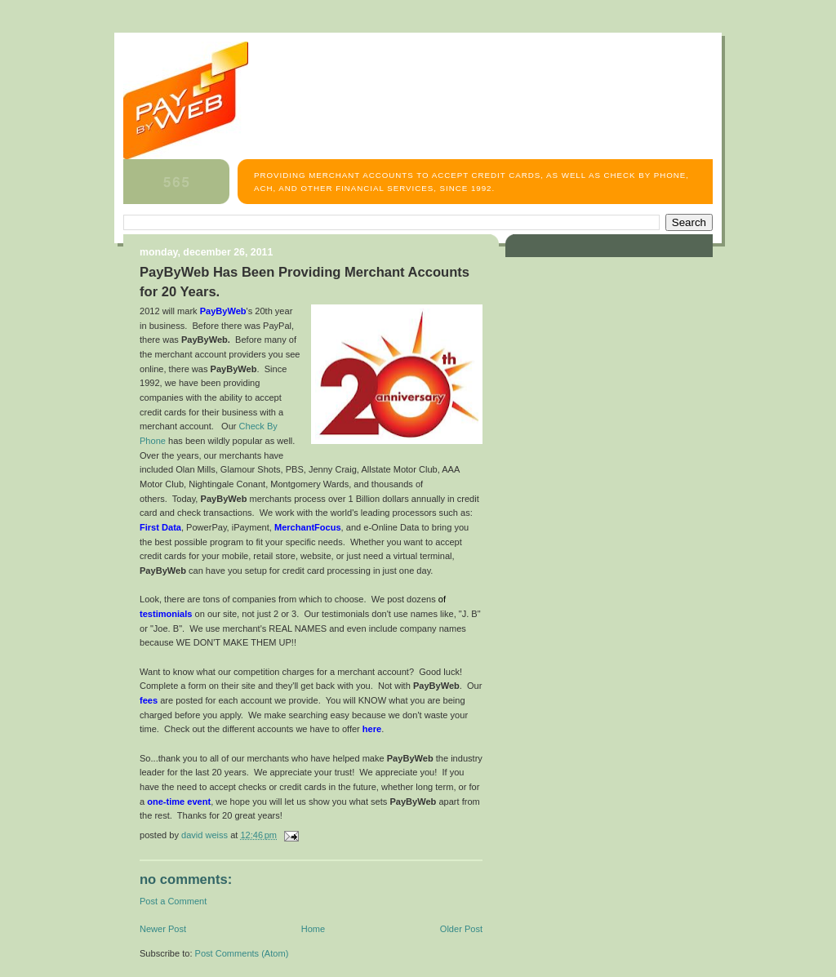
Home (313, 929)
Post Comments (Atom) (242, 953)
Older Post (461, 929)
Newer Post (163, 929)
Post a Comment (173, 901)
